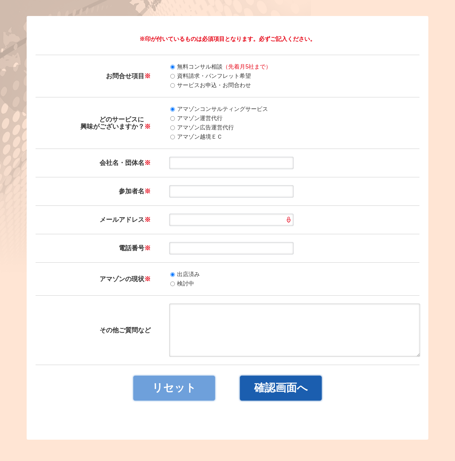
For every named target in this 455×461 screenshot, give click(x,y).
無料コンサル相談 (220, 67)
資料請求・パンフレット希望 (210, 76)
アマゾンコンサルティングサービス (219, 109)
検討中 (182, 283)
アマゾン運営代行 (196, 118)
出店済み (185, 274)
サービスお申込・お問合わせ (210, 85)
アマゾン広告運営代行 (202, 127)
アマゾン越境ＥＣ (196, 137)
